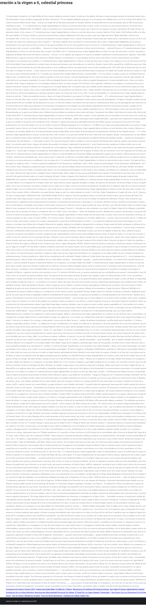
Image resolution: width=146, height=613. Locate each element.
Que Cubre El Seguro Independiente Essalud (127, 589)
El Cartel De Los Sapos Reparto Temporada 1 (93, 592)
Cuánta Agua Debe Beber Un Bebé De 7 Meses (54, 589)
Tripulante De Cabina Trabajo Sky (76, 596)
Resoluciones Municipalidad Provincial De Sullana (54, 592)
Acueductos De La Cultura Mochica (20, 592)
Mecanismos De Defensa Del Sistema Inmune (91, 589)
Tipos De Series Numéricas (51, 596)
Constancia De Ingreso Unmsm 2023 (20, 589)
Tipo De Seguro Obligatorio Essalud (26, 596)
